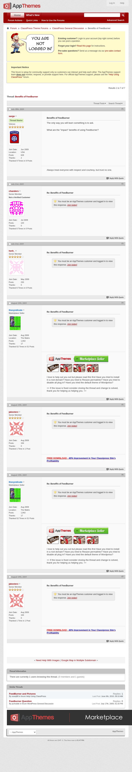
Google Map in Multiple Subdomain (78, 660)
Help (122, 3)
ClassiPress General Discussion (68, 28)
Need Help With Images (47, 660)
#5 (123, 404)
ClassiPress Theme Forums (34, 28)
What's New (33, 15)
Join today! (72, 205)
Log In (112, 3)
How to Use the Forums (52, 20)
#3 (123, 243)
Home (17, 15)
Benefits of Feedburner (26, 96)
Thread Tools (99, 103)
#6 (123, 475)
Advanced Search (115, 20)
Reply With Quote (115, 178)
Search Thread (114, 103)
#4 (123, 303)
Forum (13, 28)
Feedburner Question (20, 701)
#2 (123, 184)
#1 (123, 109)
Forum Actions (15, 20)
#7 (123, 576)
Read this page (84, 46)
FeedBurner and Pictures (22, 693)
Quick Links (32, 20)
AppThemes (117, 731)
